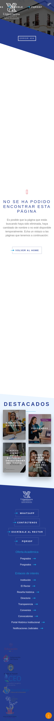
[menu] (49, 6)
